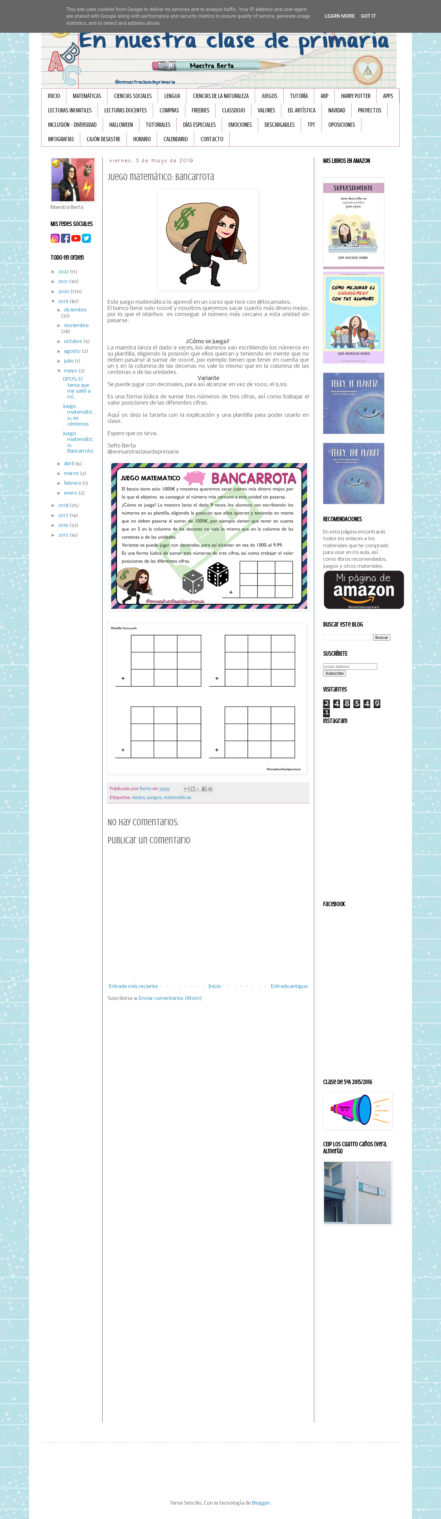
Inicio (54, 96)
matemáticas (177, 797)
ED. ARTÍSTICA (301, 110)
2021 (63, 282)
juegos (154, 797)
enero (71, 493)
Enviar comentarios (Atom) (170, 998)
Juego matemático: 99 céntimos (78, 415)
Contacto (212, 139)
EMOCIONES (240, 124)
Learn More (340, 16)
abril (69, 464)
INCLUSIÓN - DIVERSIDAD (72, 124)
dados (138, 797)
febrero (73, 483)
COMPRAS (169, 110)
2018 (64, 505)
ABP (324, 96)
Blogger (261, 1503)
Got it (368, 16)
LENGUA (172, 96)
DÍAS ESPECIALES (199, 124)
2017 (64, 515)
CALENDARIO (176, 139)
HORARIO (142, 139)
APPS (388, 96)
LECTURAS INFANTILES (70, 110)
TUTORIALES (158, 124)
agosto (73, 351)
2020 (64, 292)
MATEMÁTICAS (87, 96)
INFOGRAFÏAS (61, 139)
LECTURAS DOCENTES (125, 110)
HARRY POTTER (355, 96)
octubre (73, 342)
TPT (311, 124)
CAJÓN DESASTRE (103, 139)
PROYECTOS (369, 110)
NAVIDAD (336, 110)
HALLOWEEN (121, 124)
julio (69, 361)
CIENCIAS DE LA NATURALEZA (221, 96)
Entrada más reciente (133, 986)
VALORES (266, 110)
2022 (64, 272)
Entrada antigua (289, 986)
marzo (72, 474)
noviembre (76, 326)
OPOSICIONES (341, 124)
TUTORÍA (299, 96)
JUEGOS (269, 96)
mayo (71, 371)
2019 (64, 301)
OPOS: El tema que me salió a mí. (77, 388)
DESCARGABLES (280, 124)
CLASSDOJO (233, 110)
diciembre (75, 310)
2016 (64, 525)
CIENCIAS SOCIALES (133, 96)
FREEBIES (200, 110)
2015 (64, 535)
